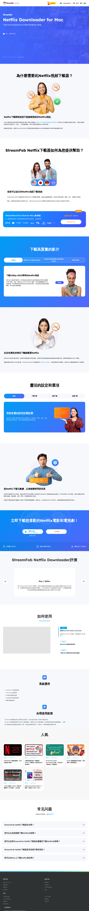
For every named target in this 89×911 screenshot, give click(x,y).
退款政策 (47, 887)
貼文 (77, 3)
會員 (84, 3)
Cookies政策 (48, 883)
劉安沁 (5, 744)
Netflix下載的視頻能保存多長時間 (47, 108)
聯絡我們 (50, 801)
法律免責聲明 (6, 883)
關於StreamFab (7, 868)
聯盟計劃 (5, 873)
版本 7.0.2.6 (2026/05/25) (9, 43)
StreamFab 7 (67, 3)
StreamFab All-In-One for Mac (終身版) (23, 202)
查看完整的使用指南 (44, 607)
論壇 (46, 876)
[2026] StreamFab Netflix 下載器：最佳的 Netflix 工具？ (33, 773)
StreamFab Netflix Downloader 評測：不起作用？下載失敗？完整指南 (54, 749)
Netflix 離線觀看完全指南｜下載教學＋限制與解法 (76, 748)
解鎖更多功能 (71, 208)
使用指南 (47, 871)
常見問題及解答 (48, 873)
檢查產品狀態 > (21, 43)
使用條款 (5, 887)
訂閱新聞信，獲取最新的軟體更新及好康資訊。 (15, 897)
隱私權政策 (5, 890)
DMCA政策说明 (6, 885)
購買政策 (47, 885)
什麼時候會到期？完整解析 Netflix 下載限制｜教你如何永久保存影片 (34, 749)
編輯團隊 (5, 871)
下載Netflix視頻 (45, 348)
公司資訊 (5, 876)
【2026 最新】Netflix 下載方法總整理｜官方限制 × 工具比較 (12, 773)
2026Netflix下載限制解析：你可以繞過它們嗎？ (13, 748)
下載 (73, 3)
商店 (81, 3)
